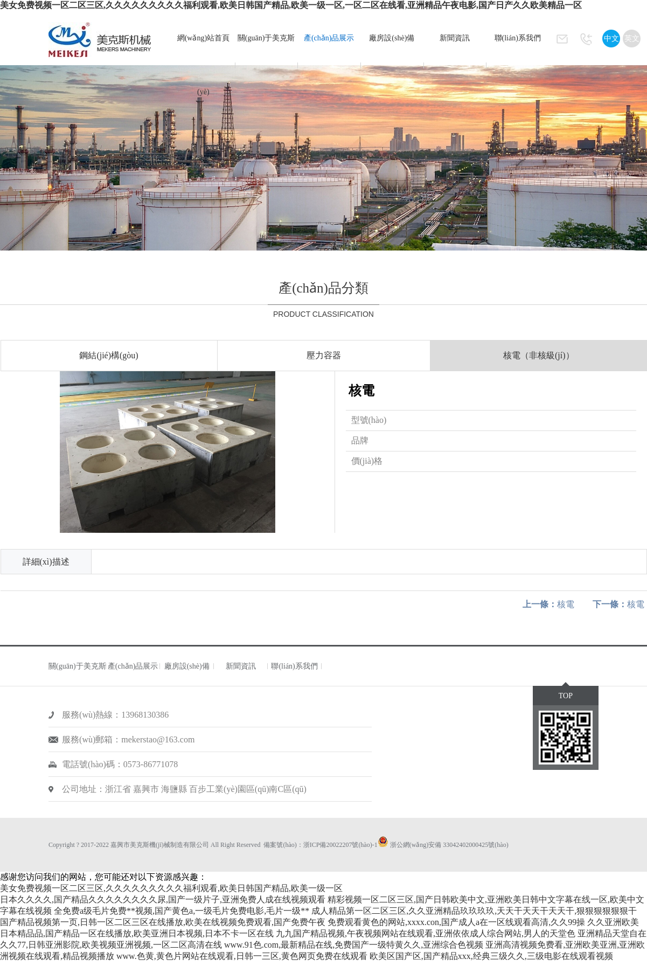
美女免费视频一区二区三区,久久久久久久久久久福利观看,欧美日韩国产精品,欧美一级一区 (171, 888)
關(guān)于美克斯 (266, 38)
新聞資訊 (455, 38)
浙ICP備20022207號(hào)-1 (340, 845)
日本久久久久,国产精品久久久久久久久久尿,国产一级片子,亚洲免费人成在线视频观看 (162, 899)
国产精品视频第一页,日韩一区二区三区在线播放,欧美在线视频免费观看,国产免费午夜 (162, 922)
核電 (548, 604)
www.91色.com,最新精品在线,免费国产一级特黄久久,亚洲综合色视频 (353, 944)
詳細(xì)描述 (46, 561)
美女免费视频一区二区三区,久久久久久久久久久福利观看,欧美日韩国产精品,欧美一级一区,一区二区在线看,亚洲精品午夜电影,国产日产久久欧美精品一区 (291, 5)
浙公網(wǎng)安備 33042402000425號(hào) (449, 845)
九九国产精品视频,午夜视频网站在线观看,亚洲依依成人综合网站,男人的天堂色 (425, 933)
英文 (631, 38)
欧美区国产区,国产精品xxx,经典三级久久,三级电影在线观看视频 (491, 956)
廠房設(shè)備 (391, 38)
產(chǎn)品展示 (329, 38)
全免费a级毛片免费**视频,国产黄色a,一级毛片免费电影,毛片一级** (181, 910)
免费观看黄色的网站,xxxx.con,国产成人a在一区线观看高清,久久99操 (456, 922)
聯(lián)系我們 (518, 38)
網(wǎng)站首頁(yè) (203, 65)
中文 (611, 38)
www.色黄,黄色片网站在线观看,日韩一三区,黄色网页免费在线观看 (241, 956)
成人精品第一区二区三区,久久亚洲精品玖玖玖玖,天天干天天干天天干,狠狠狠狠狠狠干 (474, 910)
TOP (566, 696)
